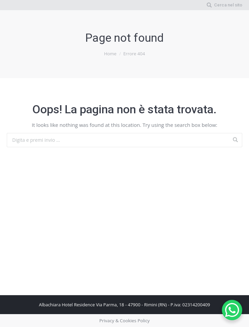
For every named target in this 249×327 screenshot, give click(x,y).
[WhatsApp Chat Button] (232, 310)
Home (110, 54)
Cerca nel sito (228, 4)
